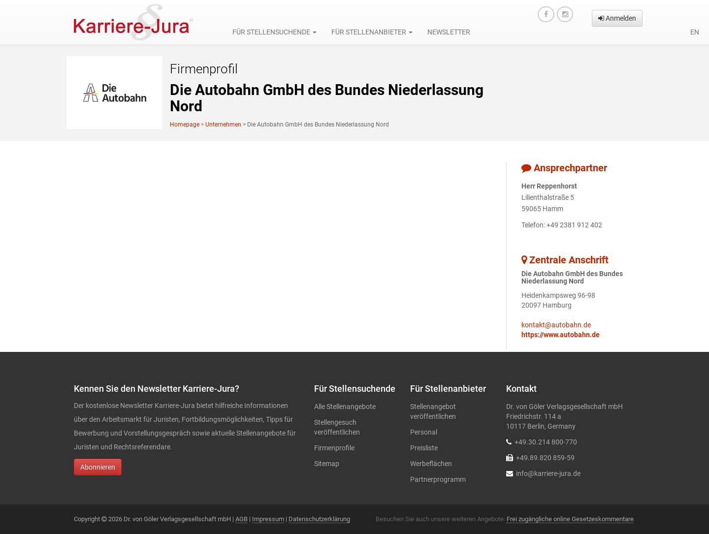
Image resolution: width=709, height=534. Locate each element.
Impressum (268, 519)
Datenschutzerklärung (319, 519)
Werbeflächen (431, 464)
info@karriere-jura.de (548, 473)
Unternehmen (223, 124)
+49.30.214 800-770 (546, 442)
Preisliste (424, 448)
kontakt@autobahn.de (556, 325)
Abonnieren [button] (97, 467)
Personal (423, 432)
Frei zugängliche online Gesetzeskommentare (570, 519)
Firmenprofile (334, 448)
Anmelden (617, 18)
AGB (241, 519)
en (694, 32)
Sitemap (326, 464)
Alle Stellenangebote (345, 406)
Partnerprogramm (438, 479)
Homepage (184, 124)
